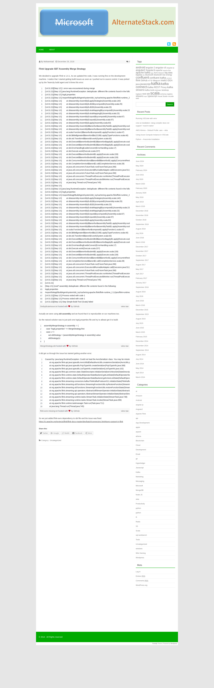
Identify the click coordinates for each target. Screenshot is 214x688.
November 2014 (142, 346)
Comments (142, 581)
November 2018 (142, 215)
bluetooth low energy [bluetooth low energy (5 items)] (163, 75)
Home (41, 50)
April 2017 (140, 274)
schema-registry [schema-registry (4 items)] (166, 94)
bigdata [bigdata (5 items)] (139, 75)
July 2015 (139, 323)
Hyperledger (140, 463)
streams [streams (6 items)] (140, 96)
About (52, 50)
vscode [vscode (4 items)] (171, 96)
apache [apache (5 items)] (159, 70)
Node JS (139, 495)
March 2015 (140, 332)
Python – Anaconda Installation (148, 139)
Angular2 (139, 409)
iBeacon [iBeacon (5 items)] (156, 80)
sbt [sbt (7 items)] (148, 94)
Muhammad (49, 61)
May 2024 (139, 166)
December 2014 (142, 341)
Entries (140, 576)
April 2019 (140, 202)
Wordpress (140, 558)
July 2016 (139, 296)
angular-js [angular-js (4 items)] (170, 68)
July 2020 (139, 179)
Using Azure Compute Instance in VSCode (152, 135)
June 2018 (140, 238)
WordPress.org (141, 585)
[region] (84, 195)
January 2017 (141, 283)
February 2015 (141, 337)
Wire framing (141, 553)
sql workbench (141, 535)
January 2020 (141, 193)
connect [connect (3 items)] (169, 78)
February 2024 (141, 170)
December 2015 (142, 310)
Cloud (138, 445)
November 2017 (142, 251)
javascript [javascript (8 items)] (145, 84)
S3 (137, 526)
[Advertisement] (155, 607)
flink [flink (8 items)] (138, 80)
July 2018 (139, 233)
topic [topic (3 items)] (145, 96)
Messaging (140, 481)
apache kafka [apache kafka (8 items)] (143, 72)
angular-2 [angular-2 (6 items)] (150, 67)
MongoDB (140, 490)
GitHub (76, 306)
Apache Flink (141, 414)
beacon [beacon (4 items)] (161, 73)
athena (138, 436)
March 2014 (140, 377)
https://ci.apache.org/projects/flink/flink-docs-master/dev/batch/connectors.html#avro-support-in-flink (81, 421)
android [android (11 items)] (140, 67)
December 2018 (142, 211)
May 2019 (139, 197)
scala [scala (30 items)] (155, 93)
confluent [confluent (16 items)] (142, 77)
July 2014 (139, 359)
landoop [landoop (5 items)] (165, 90)
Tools (138, 540)
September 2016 (142, 287)
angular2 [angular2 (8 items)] (140, 70)
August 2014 (141, 355)
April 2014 (140, 373)
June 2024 (140, 161)
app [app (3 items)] (152, 73)
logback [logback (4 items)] (139, 94)
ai (136, 391)
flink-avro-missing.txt (49, 411)
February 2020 (141, 188)
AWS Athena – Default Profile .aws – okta (152, 130)
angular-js (139, 405)
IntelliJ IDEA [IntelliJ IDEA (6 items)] (167, 80)
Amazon (139, 396)
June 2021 (140, 175)
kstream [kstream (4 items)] (158, 90)
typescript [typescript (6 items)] (152, 96)
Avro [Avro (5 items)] (156, 73)
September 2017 (142, 260)
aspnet (138, 432)
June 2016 (140, 301)
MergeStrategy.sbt (48, 346)
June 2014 (140, 364)
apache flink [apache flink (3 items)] (167, 70)
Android (139, 400)
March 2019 (140, 206)
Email (138, 454)
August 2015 (141, 319)
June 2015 (140, 328)
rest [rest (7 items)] (144, 94)
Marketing (139, 477)
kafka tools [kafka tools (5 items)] (149, 90)
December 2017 (142, 247)
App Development (143, 423)
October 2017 (141, 256)
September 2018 (142, 224)
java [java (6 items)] (138, 84)
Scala (138, 531)
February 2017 (141, 278)
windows (139, 549)
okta (137, 499)
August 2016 (141, 292)
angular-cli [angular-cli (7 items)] (160, 67)
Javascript (140, 468)
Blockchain (140, 441)
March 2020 (140, 184)
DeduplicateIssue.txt (49, 306)
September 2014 (142, 350)
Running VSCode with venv (146, 118)
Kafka (138, 472)
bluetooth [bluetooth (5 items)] (149, 75)
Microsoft (139, 486)
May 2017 (139, 269)
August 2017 (141, 265)
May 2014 (139, 368)
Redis (138, 522)
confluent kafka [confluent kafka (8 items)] (158, 77)
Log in (138, 572)
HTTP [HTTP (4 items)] (150, 81)
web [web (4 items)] (137, 98)
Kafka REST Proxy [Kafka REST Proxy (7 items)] (157, 87)
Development (141, 450)
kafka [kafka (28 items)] (156, 83)
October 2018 (141, 220)
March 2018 (140, 242)
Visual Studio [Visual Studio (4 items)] (162, 96)
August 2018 (141, 229)
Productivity (140, 504)
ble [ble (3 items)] (144, 75)
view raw (124, 306)
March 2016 (140, 305)
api (137, 418)
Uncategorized (55, 440)
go (137, 459)
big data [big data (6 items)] (168, 73)
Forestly (154, 643)
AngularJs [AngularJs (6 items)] (151, 70)
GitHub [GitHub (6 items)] (144, 80)
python (138, 508)
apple (138, 427)
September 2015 (142, 314)
